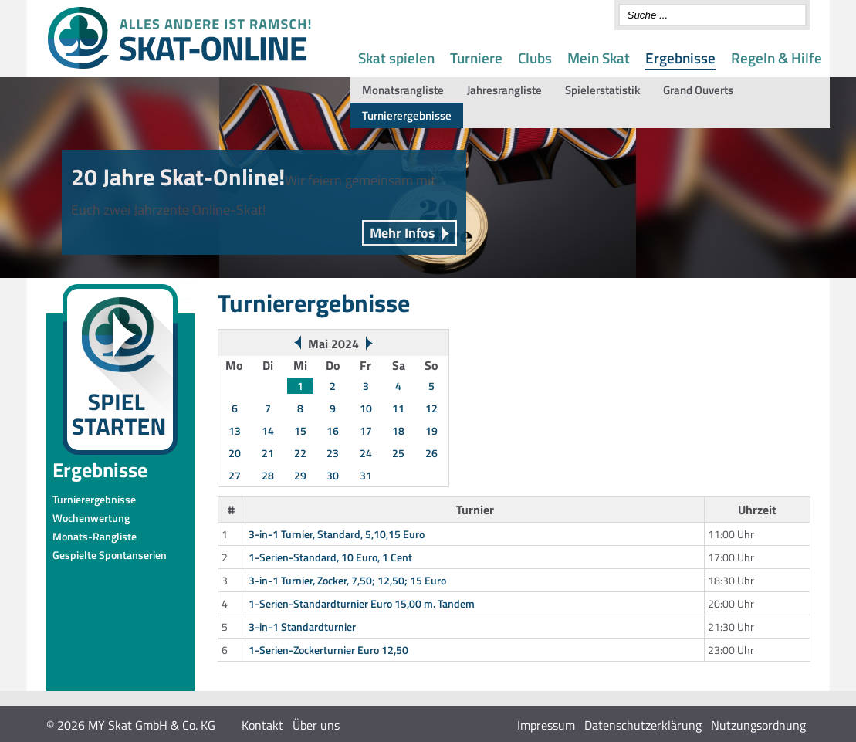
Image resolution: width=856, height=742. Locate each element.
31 (366, 475)
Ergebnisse (680, 57)
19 (431, 430)
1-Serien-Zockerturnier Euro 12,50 (328, 650)
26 (431, 453)
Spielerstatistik (602, 90)
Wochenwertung (91, 518)
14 (268, 430)
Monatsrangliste (403, 90)
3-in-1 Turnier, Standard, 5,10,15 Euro (337, 534)
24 (366, 453)
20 (234, 453)
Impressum (546, 725)
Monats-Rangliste (94, 536)
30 (332, 475)
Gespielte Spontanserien (109, 555)
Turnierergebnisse (407, 115)
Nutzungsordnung (758, 725)
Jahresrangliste (504, 90)
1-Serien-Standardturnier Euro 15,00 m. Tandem (362, 603)
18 (398, 430)
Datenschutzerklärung (643, 725)
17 (366, 430)
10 (366, 408)
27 (234, 475)
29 (300, 475)
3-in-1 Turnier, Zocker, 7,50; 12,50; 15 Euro (347, 580)
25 (398, 453)
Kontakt (262, 725)
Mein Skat (598, 57)
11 (398, 408)
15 (300, 430)
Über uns (316, 725)
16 (332, 430)
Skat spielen (396, 57)
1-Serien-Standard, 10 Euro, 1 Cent (330, 557)
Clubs (535, 57)
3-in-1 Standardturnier (302, 626)
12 (431, 408)
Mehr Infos (402, 232)
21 (268, 453)
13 (234, 430)
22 (300, 453)
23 (332, 453)
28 (268, 475)
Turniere (476, 57)
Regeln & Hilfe (776, 57)
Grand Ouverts (698, 90)
